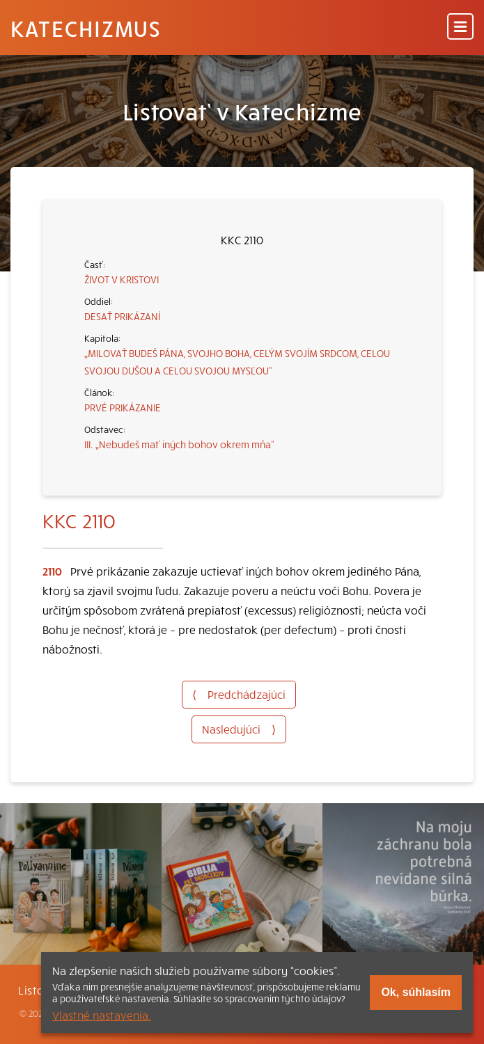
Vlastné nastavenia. (101, 1015)
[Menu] (460, 27)
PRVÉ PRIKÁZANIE (122, 407)
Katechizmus (85, 28)
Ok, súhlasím (416, 992)
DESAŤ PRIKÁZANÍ (122, 316)
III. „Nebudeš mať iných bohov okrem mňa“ (179, 444)
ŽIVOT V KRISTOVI (121, 279)
